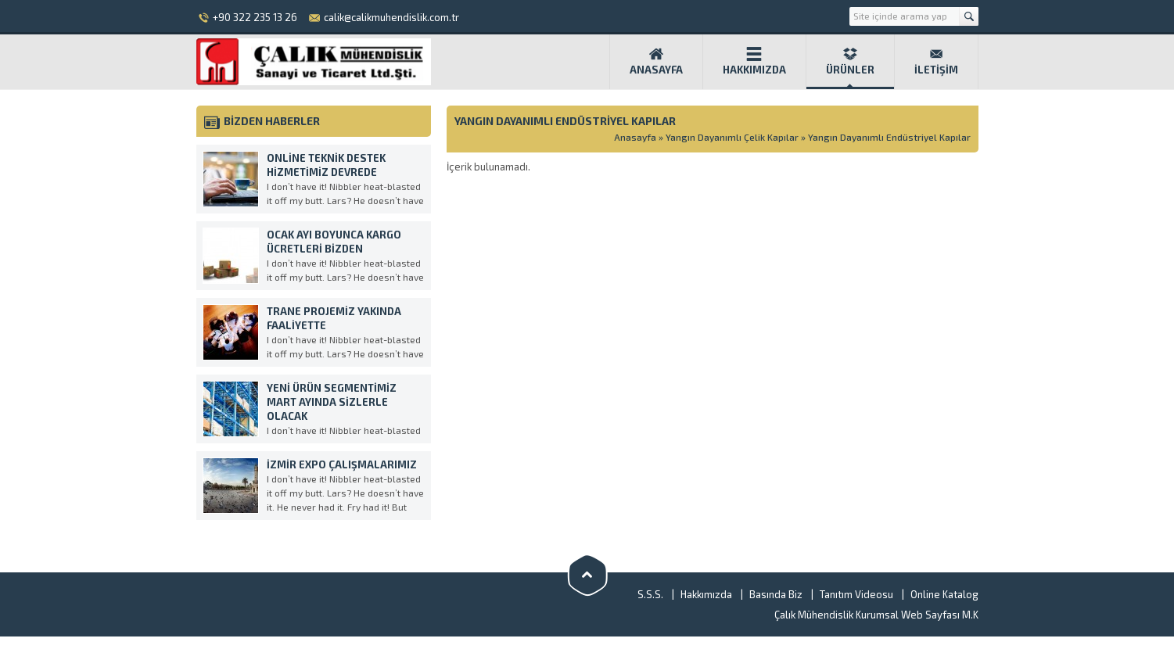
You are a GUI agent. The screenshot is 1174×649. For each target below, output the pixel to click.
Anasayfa (656, 61)
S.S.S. (650, 594)
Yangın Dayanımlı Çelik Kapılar (732, 136)
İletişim (936, 61)
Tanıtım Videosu (856, 594)
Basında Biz (775, 594)
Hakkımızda (754, 61)
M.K (969, 614)
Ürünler (850, 61)
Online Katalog (944, 594)
